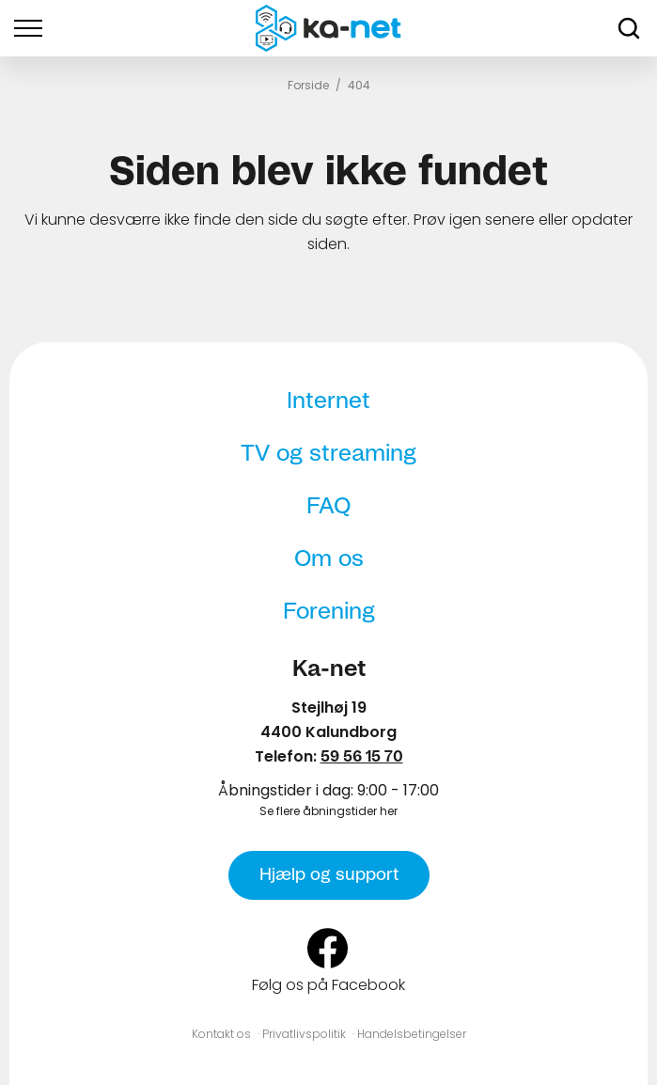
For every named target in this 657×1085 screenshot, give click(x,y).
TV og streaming (328, 454)
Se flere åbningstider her (328, 811)
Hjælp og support (329, 875)
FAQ (328, 506)
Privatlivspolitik (304, 1034)
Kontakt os (221, 1034)
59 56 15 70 (362, 756)
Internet (328, 401)
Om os (329, 559)
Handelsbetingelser (411, 1034)
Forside (308, 85)
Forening (329, 612)
